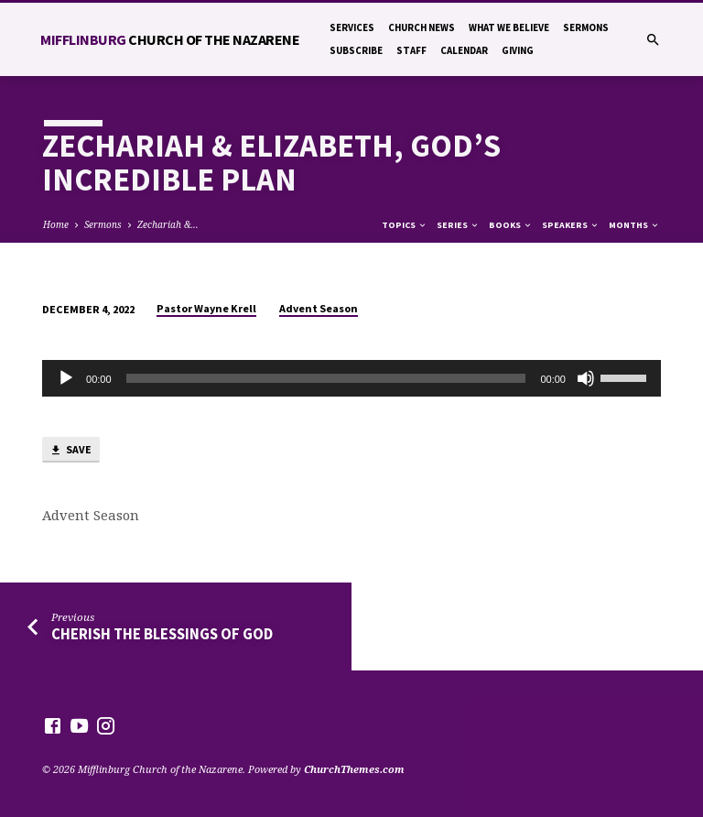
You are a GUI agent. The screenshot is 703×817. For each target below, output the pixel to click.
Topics (404, 225)
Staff (411, 50)
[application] (351, 378)
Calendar (464, 50)
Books (511, 225)
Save (70, 450)
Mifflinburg (169, 39)
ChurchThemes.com (354, 769)
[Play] (66, 378)
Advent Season (318, 308)
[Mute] (586, 378)
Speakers (571, 225)
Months (634, 225)
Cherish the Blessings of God (162, 634)
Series (458, 225)
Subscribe (356, 50)
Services (352, 27)
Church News (421, 27)
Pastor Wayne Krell (206, 308)
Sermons (586, 27)
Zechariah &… (168, 224)
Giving (518, 50)
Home (56, 224)
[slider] (326, 378)
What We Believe (509, 27)
